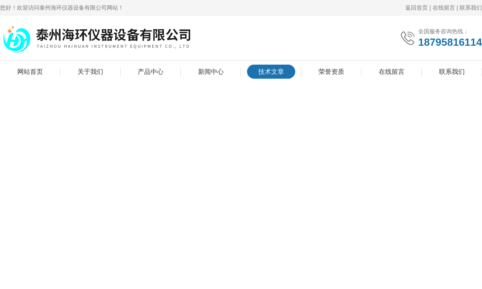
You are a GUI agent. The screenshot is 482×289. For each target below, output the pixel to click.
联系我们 (471, 7)
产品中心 (150, 71)
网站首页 (30, 71)
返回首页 (416, 7)
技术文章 (271, 71)
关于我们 (90, 71)
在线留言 (444, 7)
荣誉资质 (331, 71)
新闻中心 (211, 71)
